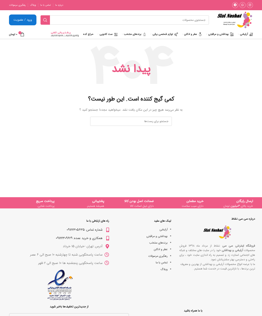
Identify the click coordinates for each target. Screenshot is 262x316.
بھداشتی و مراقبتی (157, 236)
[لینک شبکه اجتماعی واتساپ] (242, 5)
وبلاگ (164, 269)
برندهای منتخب (158, 242)
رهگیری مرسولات (158, 256)
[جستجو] (125, 20)
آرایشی (163, 229)
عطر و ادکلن (161, 249)
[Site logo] (234, 20)
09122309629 (57, 36)
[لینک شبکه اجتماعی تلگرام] (235, 5)
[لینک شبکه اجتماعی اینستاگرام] (250, 5)
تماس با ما (162, 262)
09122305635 (72, 36)
